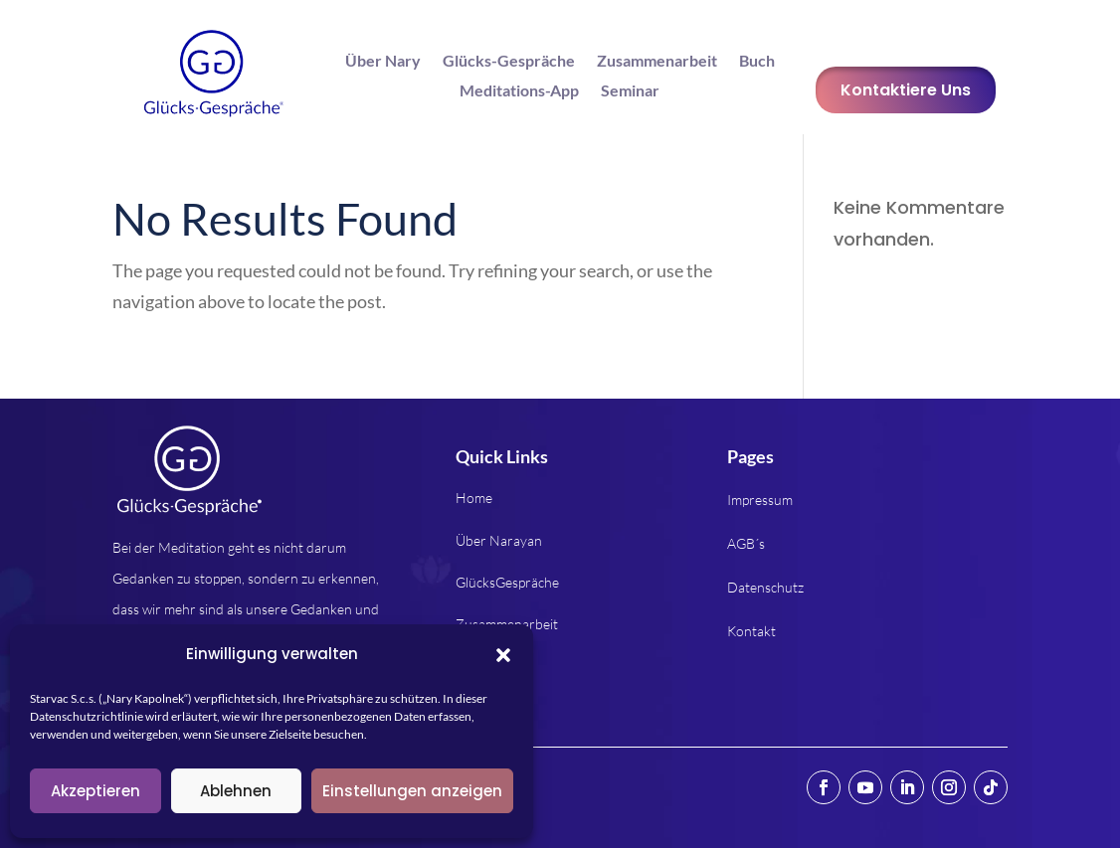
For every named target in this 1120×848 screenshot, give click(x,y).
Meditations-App (519, 91)
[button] (503, 655)
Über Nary (383, 62)
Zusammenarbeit (657, 62)
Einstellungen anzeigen (412, 790)
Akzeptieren (95, 790)
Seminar (630, 91)
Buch (757, 62)
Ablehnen (236, 790)
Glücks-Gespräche (509, 62)
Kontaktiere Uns (905, 90)
